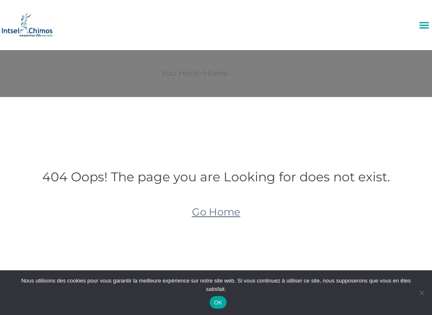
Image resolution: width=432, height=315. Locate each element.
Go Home (216, 212)
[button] (424, 25)
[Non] (421, 292)
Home (215, 73)
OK (218, 302)
